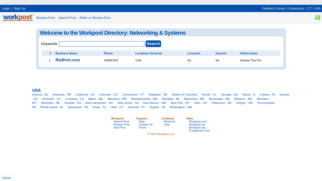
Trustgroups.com (199, 130)
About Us (169, 121)
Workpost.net (197, 124)
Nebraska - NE (50, 102)
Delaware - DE (158, 94)
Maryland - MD (117, 98)
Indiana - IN (267, 94)
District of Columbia (184, 94)
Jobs (167, 124)
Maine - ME (95, 98)
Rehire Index (249, 53)
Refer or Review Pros (95, 18)
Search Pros (67, 18)
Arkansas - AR (62, 94)
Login (6, 8)
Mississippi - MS (219, 98)
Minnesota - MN (194, 98)
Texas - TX (99, 107)
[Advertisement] (91, 2)
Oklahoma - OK (221, 102)
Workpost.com (198, 121)
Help (142, 121)
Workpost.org (197, 127)
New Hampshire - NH (99, 102)
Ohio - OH (200, 102)
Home (6, 178)
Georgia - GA (229, 94)
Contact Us (146, 124)
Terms (142, 127)
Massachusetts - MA (144, 98)
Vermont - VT (136, 107)
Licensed (193, 53)
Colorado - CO (108, 94)
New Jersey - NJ (128, 102)
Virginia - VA (157, 107)
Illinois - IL (249, 94)
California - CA (85, 94)
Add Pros (119, 127)
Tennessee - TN (77, 107)
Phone (108, 53)
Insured (221, 53)
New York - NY (180, 102)
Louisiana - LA (74, 98)
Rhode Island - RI (52, 107)
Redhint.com (68, 60)
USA (317, 8)
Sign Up (20, 8)
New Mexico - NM (154, 102)
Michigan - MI (170, 98)
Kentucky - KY (51, 98)
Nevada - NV (72, 102)
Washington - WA (181, 107)
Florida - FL (209, 94)
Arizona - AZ (40, 94)
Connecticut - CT (299, 8)
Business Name (66, 53)
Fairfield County (273, 8)
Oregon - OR (244, 102)
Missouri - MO (243, 98)
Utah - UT (117, 107)
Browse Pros (45, 18)
